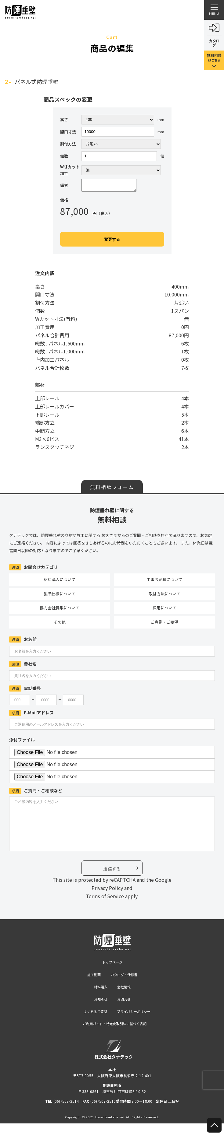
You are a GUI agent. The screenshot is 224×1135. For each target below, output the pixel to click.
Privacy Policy (107, 890)
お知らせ (98, 1007)
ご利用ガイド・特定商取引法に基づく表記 (114, 1034)
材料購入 (98, 993)
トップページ (112, 965)
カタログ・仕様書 (126, 979)
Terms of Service (105, 898)
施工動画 (90, 979)
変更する (112, 242)
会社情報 (125, 993)
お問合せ (125, 1007)
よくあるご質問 (92, 1021)
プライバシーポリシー (138, 1021)
